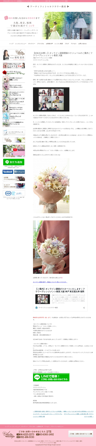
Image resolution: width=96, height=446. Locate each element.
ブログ (67, 43)
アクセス (73, 43)
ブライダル (40, 43)
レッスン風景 (59, 43)
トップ (11, 43)
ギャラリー (31, 43)
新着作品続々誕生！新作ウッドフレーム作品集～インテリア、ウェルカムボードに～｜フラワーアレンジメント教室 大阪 (48, 414)
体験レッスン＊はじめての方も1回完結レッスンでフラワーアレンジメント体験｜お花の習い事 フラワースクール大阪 (78, 414)
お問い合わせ (82, 43)
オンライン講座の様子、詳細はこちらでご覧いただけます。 (50, 282)
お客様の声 (49, 43)
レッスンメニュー (20, 43)
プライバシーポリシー (57, 426)
